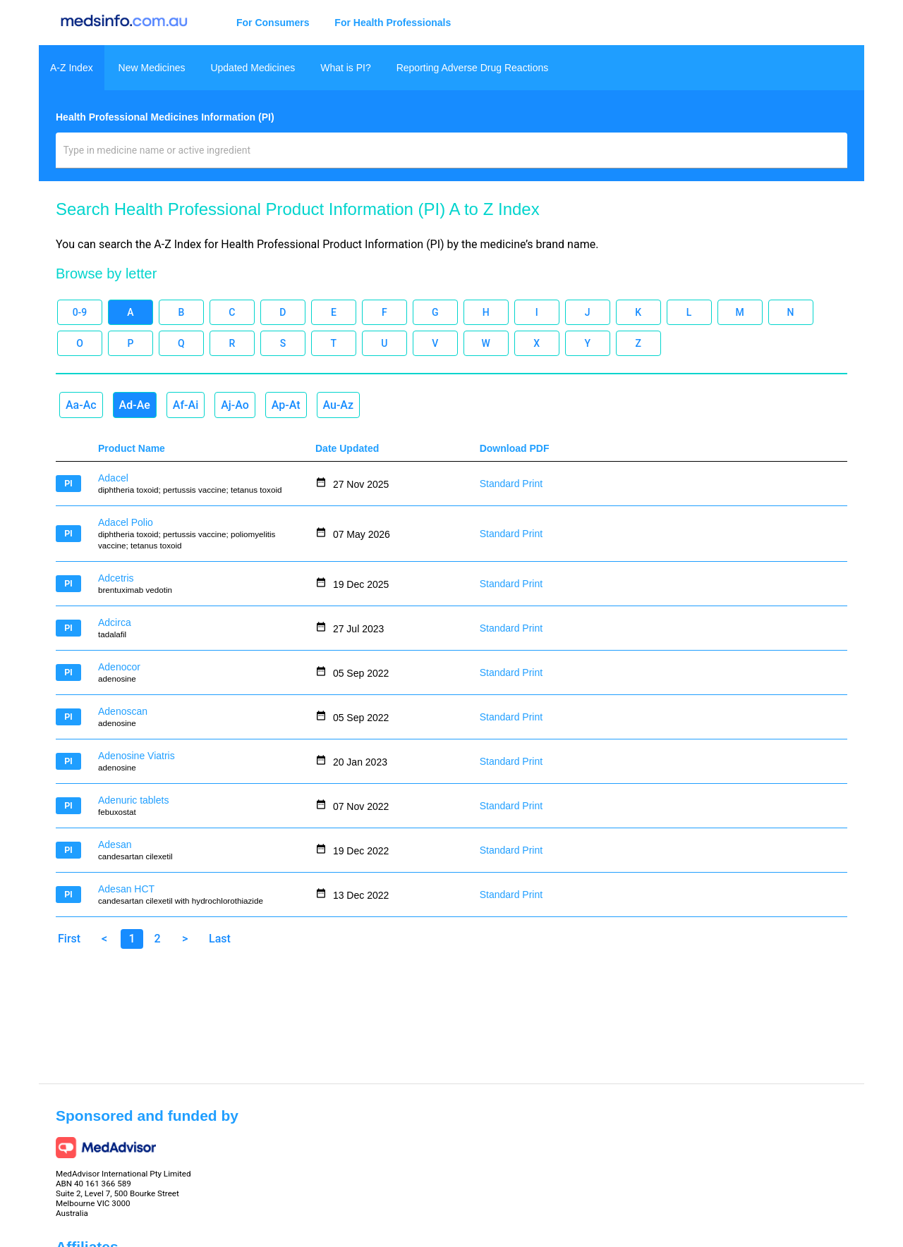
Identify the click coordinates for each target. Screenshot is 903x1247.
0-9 (80, 312)
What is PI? (345, 67)
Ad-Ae (134, 405)
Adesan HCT (126, 889)
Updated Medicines (252, 67)
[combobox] (451, 155)
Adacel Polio (125, 522)
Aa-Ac (81, 405)
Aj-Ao (235, 405)
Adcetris (116, 578)
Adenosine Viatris (136, 755)
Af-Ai (185, 405)
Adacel (113, 478)
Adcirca (114, 622)
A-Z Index (71, 67)
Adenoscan (122, 711)
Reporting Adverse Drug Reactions (472, 67)
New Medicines (152, 67)
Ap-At (286, 405)
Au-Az (338, 405)
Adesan (114, 844)
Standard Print (511, 483)
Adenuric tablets (133, 800)
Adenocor (119, 666)
